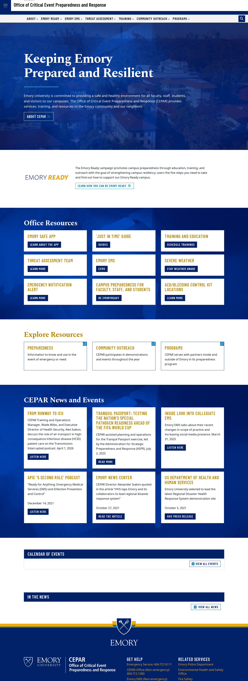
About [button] (31, 18)
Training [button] (125, 18)
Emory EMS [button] (73, 18)
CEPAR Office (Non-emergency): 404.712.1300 (148, 672)
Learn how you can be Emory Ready (104, 186)
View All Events (205, 564)
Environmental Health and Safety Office (200, 672)
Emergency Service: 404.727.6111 (149, 664)
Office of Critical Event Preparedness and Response (71, 9)
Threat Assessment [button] (99, 18)
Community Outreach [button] (152, 18)
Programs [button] (180, 18)
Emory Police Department (196, 664)
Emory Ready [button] (50, 18)
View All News (205, 607)
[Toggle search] (241, 18)
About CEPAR (40, 116)
